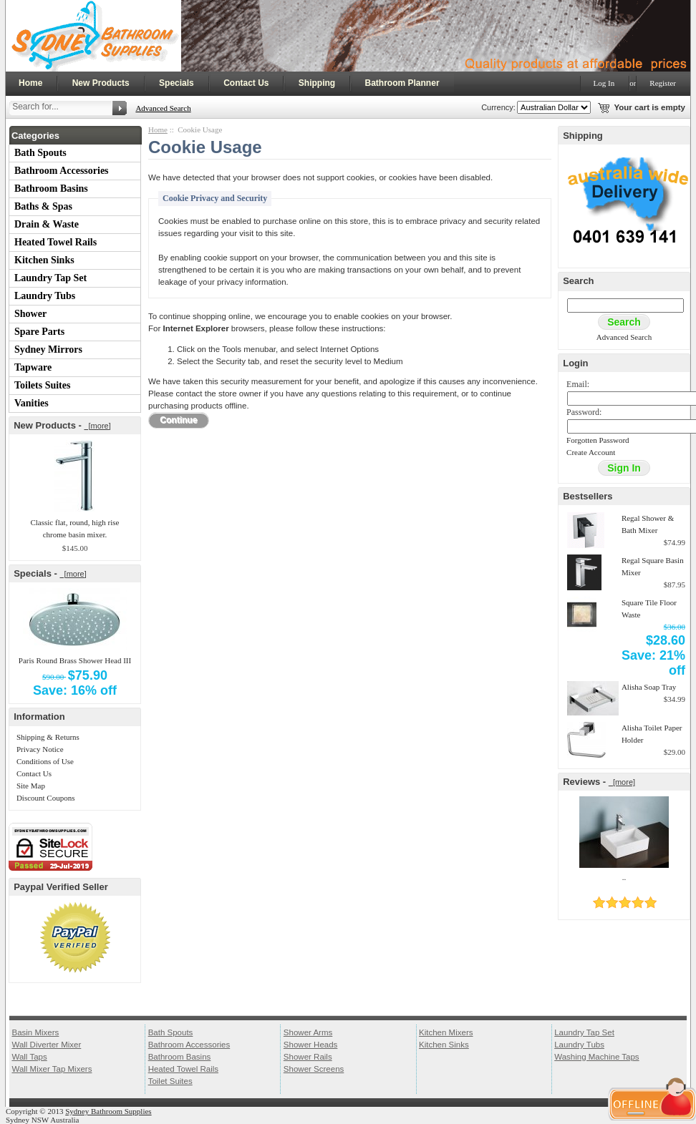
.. (624, 877)
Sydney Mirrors (48, 349)
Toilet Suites (170, 1081)
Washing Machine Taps (596, 1056)
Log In (604, 83)
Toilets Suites (42, 385)
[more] (97, 425)
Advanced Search (162, 108)
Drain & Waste (46, 224)
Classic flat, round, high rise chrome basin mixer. (74, 528)
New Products (101, 83)
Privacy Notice (40, 749)
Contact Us (246, 83)
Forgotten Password (597, 440)
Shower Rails (308, 1056)
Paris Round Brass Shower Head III (75, 660)
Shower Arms (308, 1032)
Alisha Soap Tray (649, 687)
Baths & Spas (43, 206)
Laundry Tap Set (50, 278)
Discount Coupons (45, 797)
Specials (176, 83)
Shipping (317, 83)
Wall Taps (29, 1056)
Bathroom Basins (51, 188)
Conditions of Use (45, 761)
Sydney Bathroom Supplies (108, 1111)
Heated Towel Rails (55, 242)
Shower (30, 313)
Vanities (31, 403)
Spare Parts (39, 331)
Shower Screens (314, 1069)
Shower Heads (311, 1044)
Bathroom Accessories (61, 170)
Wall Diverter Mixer (46, 1044)
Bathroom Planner (402, 83)
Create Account (590, 452)
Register (662, 83)
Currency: (496, 107)
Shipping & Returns (47, 737)
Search (578, 280)
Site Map (30, 785)
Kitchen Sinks (44, 260)
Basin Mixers (35, 1032)
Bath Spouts (40, 152)
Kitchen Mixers (446, 1032)
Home (30, 83)
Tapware (33, 367)
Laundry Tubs (44, 295)
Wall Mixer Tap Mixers (51, 1069)
